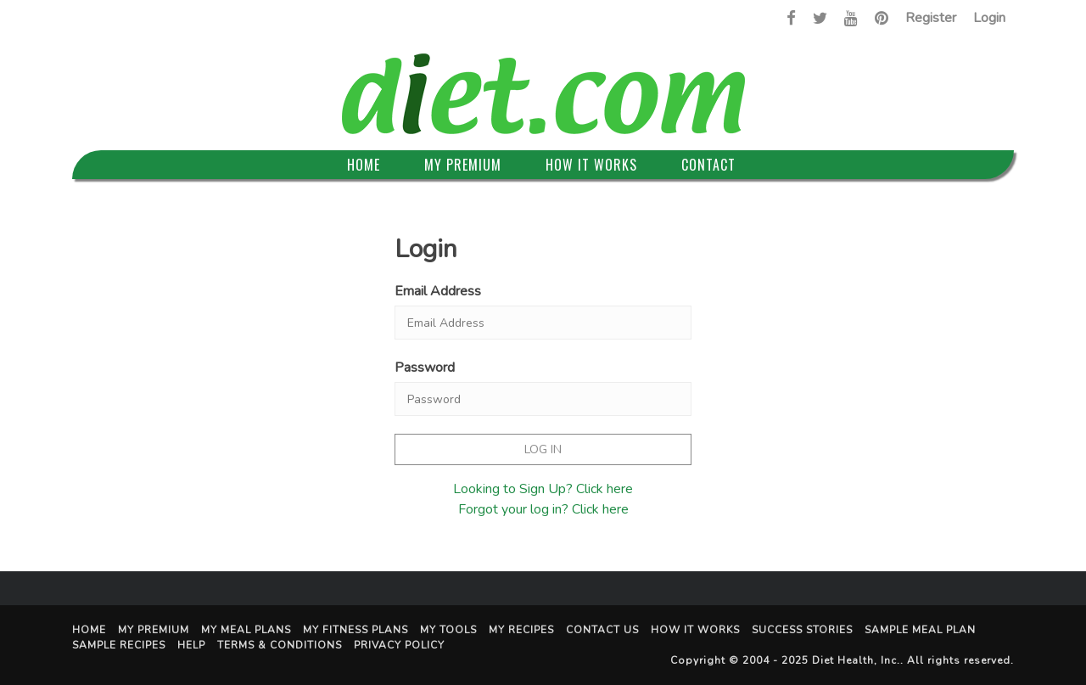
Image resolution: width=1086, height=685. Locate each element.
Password (425, 367)
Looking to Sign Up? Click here (543, 489)
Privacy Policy (399, 645)
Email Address (438, 291)
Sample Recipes (118, 645)
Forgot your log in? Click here (543, 509)
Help (191, 645)
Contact (708, 164)
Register (930, 17)
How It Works (591, 164)
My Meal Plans (246, 630)
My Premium (462, 164)
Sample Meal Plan (920, 630)
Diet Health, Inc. (856, 660)
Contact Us (602, 630)
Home (363, 164)
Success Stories (802, 630)
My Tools (448, 630)
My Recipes (521, 630)
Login (989, 17)
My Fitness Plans (355, 630)
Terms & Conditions (279, 645)
